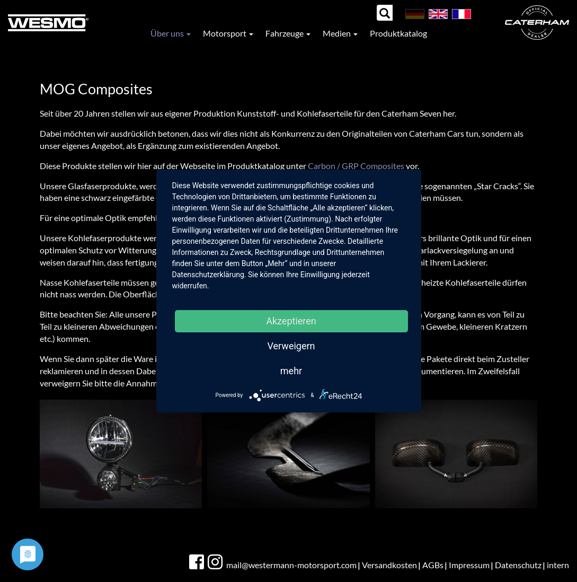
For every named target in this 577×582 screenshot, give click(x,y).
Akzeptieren (291, 321)
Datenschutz (518, 565)
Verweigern (291, 345)
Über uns (170, 33)
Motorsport (228, 33)
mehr (291, 370)
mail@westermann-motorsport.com (291, 565)
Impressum (469, 565)
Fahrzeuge (287, 33)
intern (558, 565)
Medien (340, 33)
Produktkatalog (398, 33)
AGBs (432, 565)
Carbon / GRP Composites (356, 166)
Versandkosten (389, 565)
